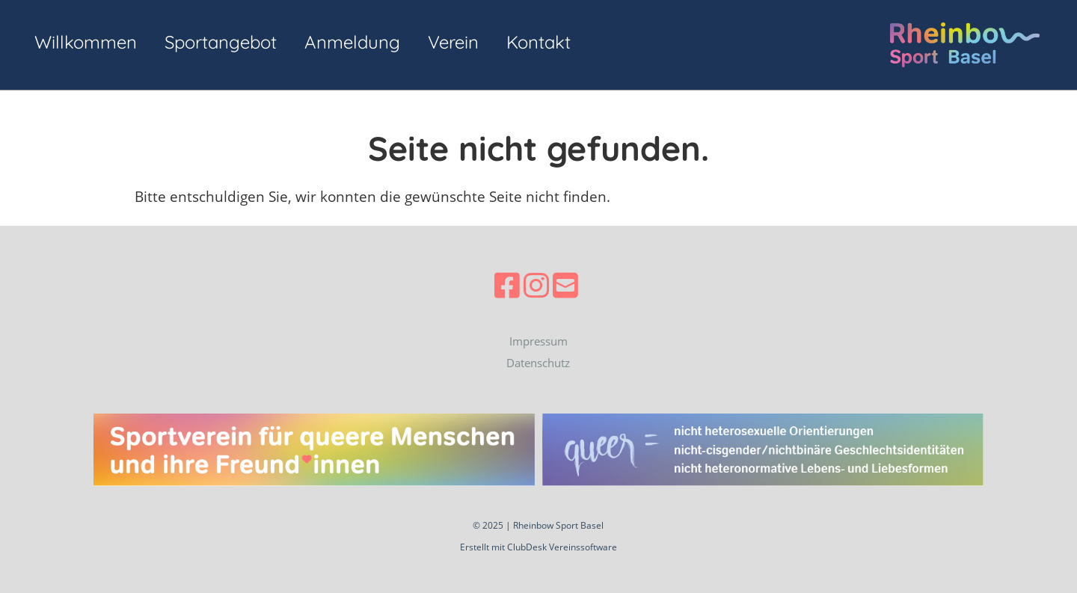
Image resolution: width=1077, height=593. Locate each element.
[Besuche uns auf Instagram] (536, 284)
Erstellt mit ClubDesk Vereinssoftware (538, 547)
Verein (453, 42)
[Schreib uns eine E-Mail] (565, 284)
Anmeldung (352, 42)
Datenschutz (538, 362)
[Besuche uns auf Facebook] (507, 284)
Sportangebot (221, 42)
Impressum (538, 341)
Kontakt (538, 42)
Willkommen (85, 42)
